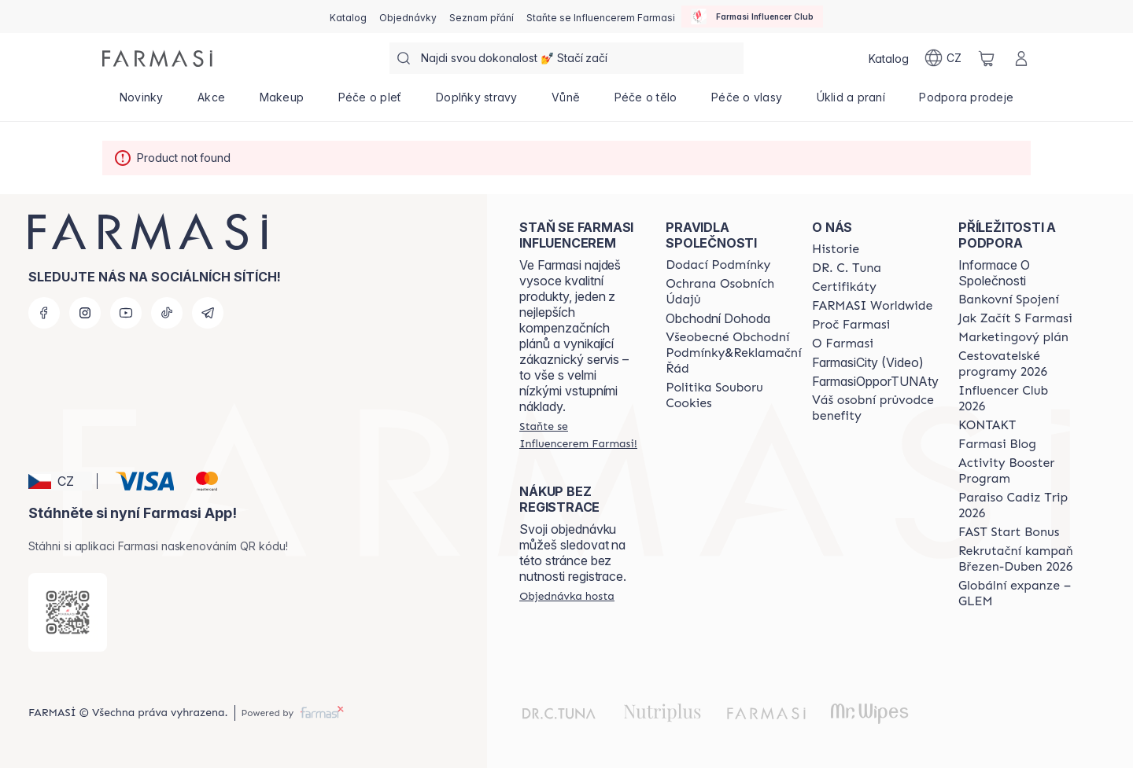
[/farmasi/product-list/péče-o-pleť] (370, 102)
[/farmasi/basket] (986, 58)
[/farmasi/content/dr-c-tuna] (846, 268)
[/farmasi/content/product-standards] (844, 287)
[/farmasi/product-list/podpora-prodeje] (966, 102)
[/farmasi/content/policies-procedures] (733, 291)
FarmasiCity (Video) (868, 362)
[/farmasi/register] (408, 16)
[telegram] (207, 313)
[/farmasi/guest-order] (566, 595)
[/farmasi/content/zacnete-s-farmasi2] (1015, 318)
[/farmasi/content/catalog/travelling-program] (1017, 364)
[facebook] (44, 313)
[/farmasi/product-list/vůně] (565, 102)
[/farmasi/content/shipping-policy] (718, 265)
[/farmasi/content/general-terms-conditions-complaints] (733, 353)
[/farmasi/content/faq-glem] (1017, 593)
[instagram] (85, 313)
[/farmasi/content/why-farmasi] (851, 325)
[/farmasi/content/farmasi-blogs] (997, 444)
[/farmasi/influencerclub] (752, 17)
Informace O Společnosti (994, 272)
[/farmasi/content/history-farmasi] (835, 249)
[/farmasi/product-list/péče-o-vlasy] (746, 102)
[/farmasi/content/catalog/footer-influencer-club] (1017, 398)
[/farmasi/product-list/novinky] (141, 102)
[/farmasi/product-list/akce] (211, 102)
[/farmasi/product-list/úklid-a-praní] (850, 102)
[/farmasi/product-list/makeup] (281, 102)
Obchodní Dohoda (718, 318)
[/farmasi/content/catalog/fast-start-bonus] (1008, 532)
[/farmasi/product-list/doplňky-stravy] (476, 102)
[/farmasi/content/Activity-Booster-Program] (1017, 471)
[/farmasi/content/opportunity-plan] (1013, 337)
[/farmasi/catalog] (348, 16)
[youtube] (126, 313)
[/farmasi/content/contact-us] (987, 425)
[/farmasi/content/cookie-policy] (733, 395)
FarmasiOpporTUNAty (875, 381)
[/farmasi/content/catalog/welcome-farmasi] (875, 408)
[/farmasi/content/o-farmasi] (842, 343)
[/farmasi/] (157, 59)
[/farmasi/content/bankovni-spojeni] (1008, 299)
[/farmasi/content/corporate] (872, 306)
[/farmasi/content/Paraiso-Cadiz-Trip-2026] (1017, 505)
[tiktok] (167, 313)
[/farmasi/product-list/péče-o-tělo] (645, 102)
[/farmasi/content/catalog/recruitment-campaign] (1017, 559)
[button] (60, 481)
